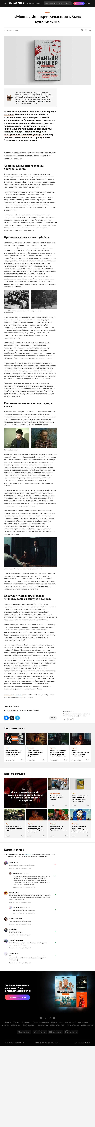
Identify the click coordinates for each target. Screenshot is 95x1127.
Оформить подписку (17, 997)
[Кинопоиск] (16, 3)
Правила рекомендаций (41, 1022)
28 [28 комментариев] (66, 760)
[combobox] (54, 3)
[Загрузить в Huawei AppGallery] (55, 1032)
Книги (47, 12)
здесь (42, 101)
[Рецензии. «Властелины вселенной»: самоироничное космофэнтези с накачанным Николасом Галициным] (25, 793)
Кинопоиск (18, 1042)
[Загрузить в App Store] (24, 1032)
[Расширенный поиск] (66, 3)
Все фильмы (5, 1025)
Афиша (53, 1042)
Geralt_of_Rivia (14, 862)
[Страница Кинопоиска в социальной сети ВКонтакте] (41, 1018)
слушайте (18, 695)
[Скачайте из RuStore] (71, 1032)
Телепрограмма (39, 1042)
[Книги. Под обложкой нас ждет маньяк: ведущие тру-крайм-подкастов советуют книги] (14, 747)
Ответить (11, 868)
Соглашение (26, 1022)
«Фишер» (9, 114)
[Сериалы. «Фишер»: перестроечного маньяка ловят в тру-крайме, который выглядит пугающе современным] (80, 747)
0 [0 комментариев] (22, 760)
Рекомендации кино (57, 1025)
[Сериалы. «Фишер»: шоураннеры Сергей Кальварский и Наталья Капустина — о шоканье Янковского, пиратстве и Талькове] (58, 747)
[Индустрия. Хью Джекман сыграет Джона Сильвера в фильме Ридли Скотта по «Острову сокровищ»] (80, 823)
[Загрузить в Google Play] (40, 1032)
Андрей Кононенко (15, 918)
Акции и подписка (73, 1025)
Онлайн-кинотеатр (34, 3)
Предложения (83, 1022)
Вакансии (8, 1022)
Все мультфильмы (28, 1025)
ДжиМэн (16, 873)
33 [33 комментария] (88, 760)
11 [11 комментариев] (44, 835)
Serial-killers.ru (13, 710)
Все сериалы (15, 1025)
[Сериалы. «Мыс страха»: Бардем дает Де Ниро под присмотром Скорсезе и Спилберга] (36, 823)
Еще (16, 868)
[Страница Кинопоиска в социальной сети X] (45, 1018)
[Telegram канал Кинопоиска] (50, 1018)
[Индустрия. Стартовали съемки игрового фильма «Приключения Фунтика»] (58, 823)
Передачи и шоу (42, 1025)
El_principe (13, 929)
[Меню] (5, 3)
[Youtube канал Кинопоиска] (54, 1018)
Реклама (16, 1022)
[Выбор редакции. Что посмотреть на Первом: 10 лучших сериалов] (58, 793)
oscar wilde (17, 907)
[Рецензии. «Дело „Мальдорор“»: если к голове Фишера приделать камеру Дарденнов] (36, 747)
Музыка (47, 1042)
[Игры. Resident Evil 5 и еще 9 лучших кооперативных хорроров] (14, 823)
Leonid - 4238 (13, 953)
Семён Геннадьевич (16, 940)
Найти (70, 3)
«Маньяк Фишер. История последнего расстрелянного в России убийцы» (25, 133)
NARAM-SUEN (14, 892)
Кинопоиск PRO (70, 1022)
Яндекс (87, 1042)
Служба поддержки (87, 1025)
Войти (88, 3)
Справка (54, 1022)
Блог (61, 1022)
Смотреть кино (79, 3)
